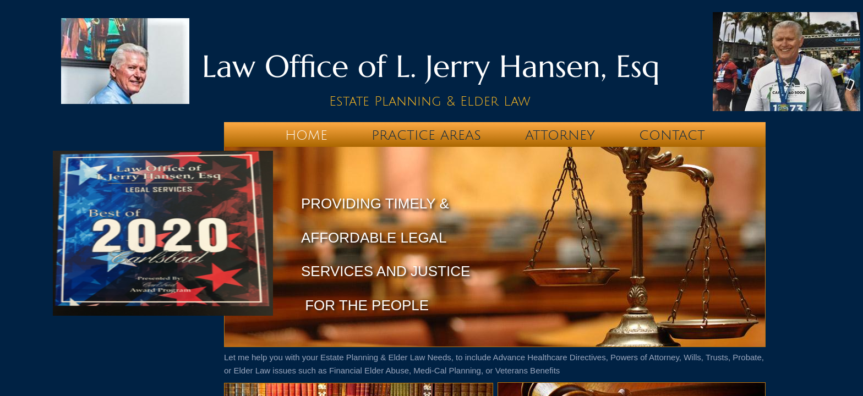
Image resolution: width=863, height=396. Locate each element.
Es (336, 101)
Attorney (560, 135)
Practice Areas (426, 135)
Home (306, 135)
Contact (672, 135)
